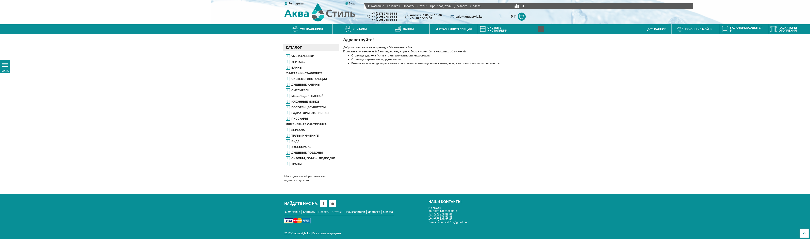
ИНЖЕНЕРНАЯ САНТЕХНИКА (306, 124)
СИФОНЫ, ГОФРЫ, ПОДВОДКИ (313, 158)
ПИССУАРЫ (299, 118)
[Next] (541, 29)
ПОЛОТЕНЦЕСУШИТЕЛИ (308, 107)
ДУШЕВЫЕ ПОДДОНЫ (307, 152)
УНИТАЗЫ (298, 62)
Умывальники (302, 56)
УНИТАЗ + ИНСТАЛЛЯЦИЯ (304, 73)
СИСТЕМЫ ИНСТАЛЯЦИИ (309, 79)
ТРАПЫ (296, 164)
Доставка (460, 6)
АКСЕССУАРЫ (301, 147)
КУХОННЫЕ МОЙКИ (305, 101)
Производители (441, 6)
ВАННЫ (296, 67)
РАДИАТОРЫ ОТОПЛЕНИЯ (310, 113)
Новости (409, 6)
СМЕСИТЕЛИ (300, 90)
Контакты (393, 6)
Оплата (475, 6)
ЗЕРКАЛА (298, 130)
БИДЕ (295, 141)
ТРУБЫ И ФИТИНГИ (305, 135)
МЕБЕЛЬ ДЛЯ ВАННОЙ (307, 96)
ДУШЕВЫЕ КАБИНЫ (305, 84)
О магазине (376, 6)
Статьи (422, 6)
